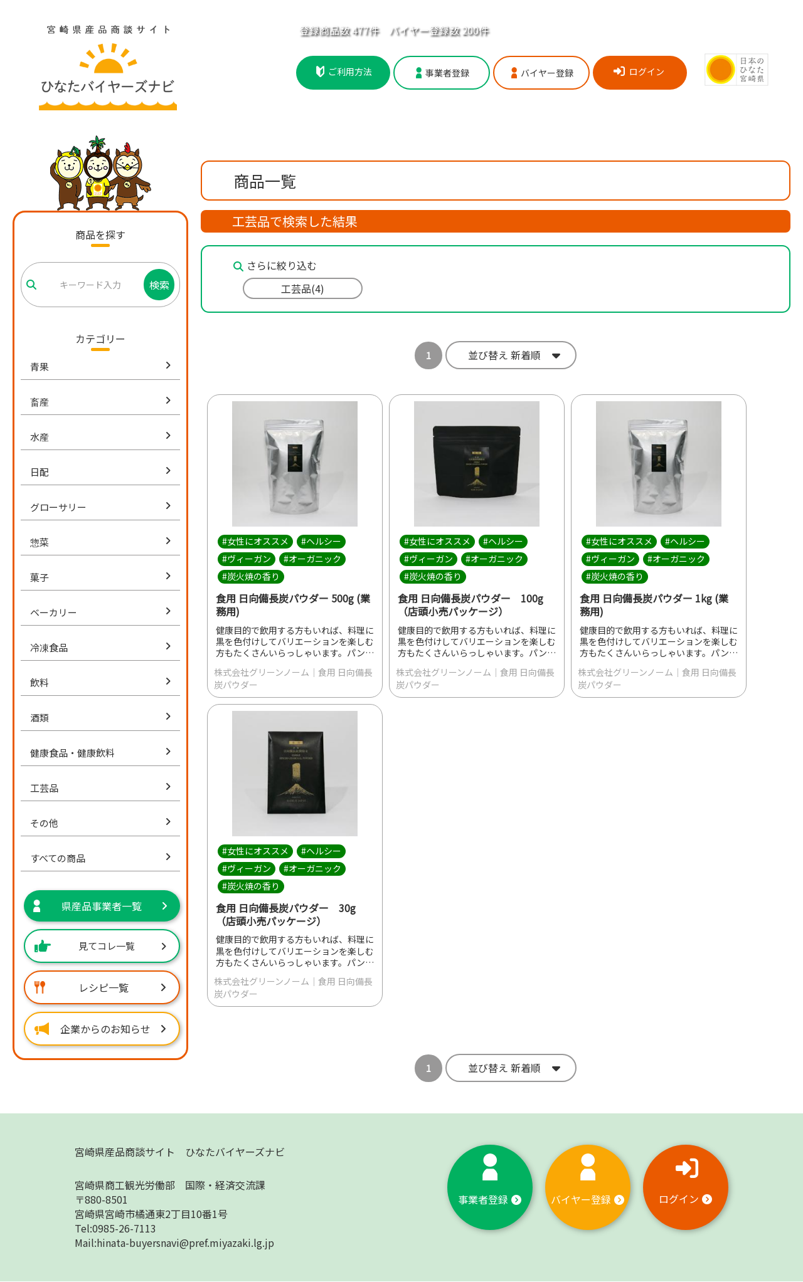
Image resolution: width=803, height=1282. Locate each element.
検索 (159, 284)
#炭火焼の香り (251, 576)
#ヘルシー (321, 541)
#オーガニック (312, 558)
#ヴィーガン (246, 558)
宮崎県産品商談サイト (180, 1152)
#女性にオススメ (255, 541)
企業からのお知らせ (100, 1028)
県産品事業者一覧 (100, 905)
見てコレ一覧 (100, 945)
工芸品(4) (302, 288)
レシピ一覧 (100, 987)
